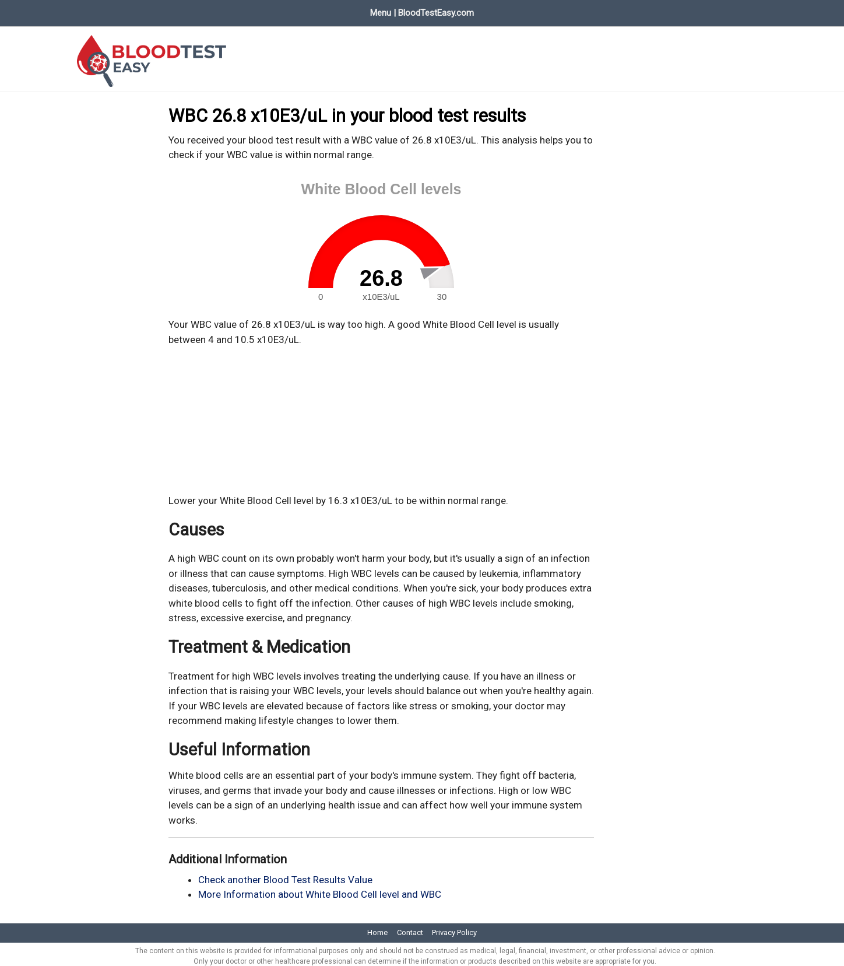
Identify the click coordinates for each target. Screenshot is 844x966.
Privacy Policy (454, 928)
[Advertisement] (381, 416)
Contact (410, 928)
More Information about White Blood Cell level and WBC (319, 890)
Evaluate (217, 10)
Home (77, 10)
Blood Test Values (145, 10)
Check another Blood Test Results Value (285, 875)
